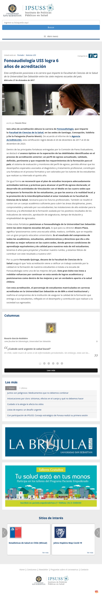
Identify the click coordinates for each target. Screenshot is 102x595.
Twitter (95, 56)
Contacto (84, 569)
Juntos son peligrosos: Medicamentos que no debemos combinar (38, 392)
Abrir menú (51, 36)
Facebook (91, 56)
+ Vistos (10, 388)
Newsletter (43, 569)
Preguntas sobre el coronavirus (64, 569)
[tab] (11, 388)
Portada (20, 55)
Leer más (51, 370)
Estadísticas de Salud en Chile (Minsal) (28, 542)
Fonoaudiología (65, 128)
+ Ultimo (23, 388)
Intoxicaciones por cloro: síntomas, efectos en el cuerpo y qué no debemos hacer (45, 398)
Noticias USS (31, 55)
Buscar (51, 27)
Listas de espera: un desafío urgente (24, 409)
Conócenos (32, 569)
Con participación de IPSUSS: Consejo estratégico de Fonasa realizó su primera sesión (47, 415)
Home (22, 569)
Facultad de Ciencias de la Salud (26, 132)
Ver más (45, 552)
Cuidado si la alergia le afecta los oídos (25, 404)
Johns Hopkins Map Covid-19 (67, 542)
